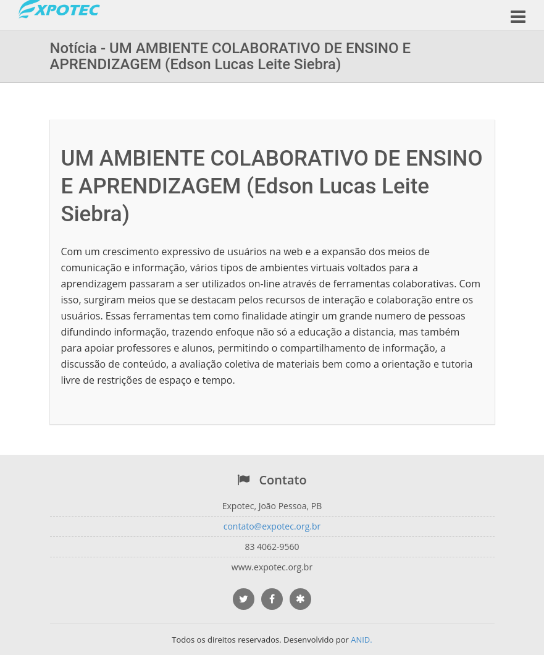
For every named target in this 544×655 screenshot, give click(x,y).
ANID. (361, 639)
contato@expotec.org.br (272, 526)
